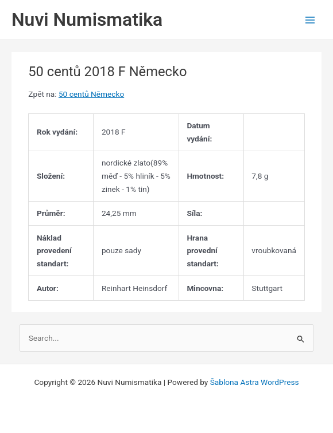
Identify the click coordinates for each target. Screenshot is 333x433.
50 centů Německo (91, 94)
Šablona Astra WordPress (254, 382)
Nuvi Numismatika (86, 19)
